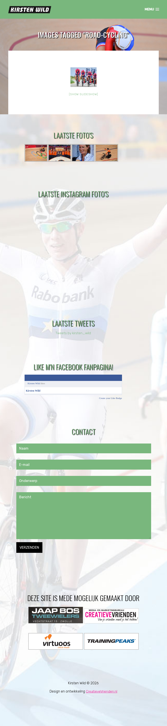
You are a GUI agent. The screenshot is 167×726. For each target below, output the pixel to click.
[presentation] (49, 561)
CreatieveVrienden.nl (101, 691)
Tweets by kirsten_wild (73, 333)
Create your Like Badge (110, 398)
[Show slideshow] (83, 94)
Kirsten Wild (34, 383)
